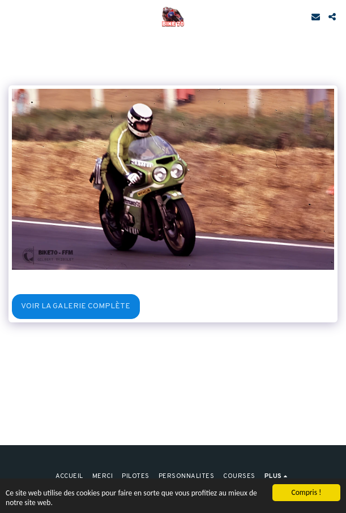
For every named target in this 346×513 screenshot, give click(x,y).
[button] (12, 16)
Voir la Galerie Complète (75, 306)
